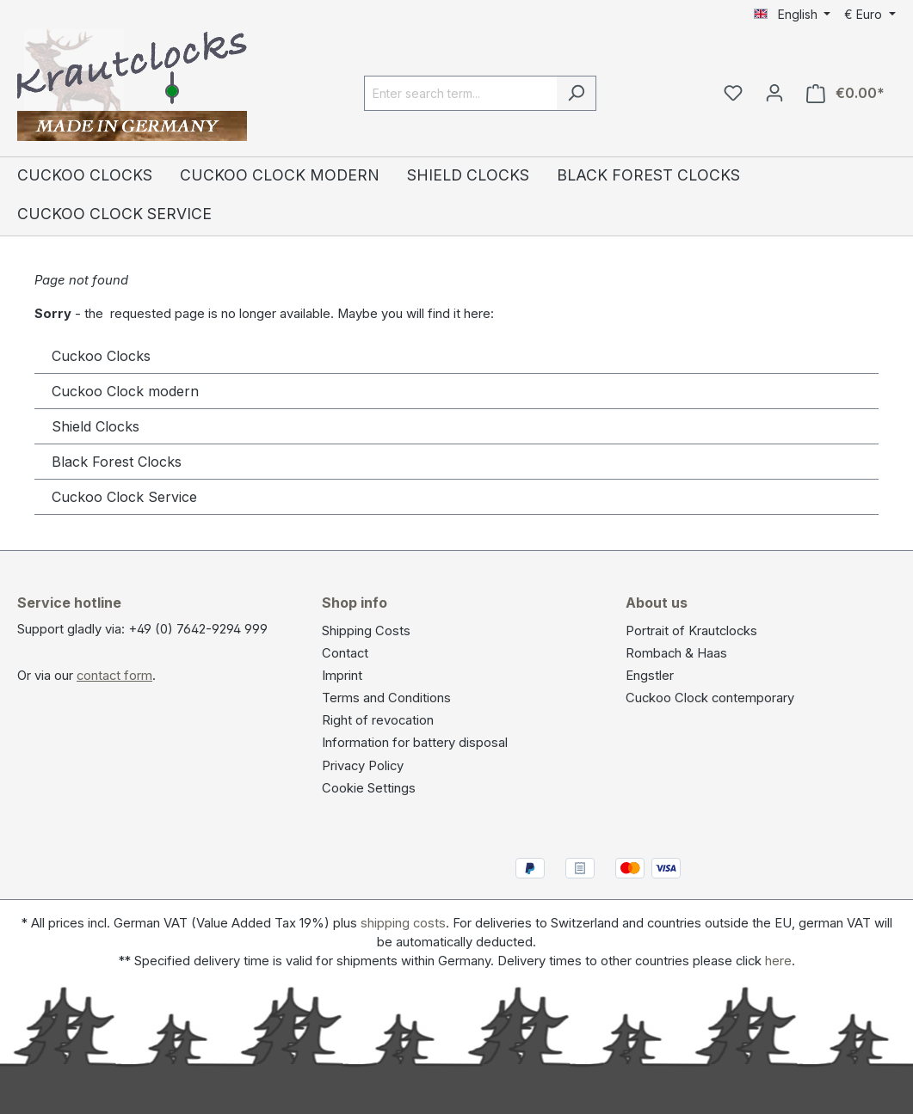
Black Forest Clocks (117, 461)
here (778, 961)
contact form (114, 675)
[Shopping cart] (845, 93)
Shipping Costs (366, 631)
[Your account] (774, 93)
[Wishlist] (733, 93)
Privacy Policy (363, 766)
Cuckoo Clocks (101, 355)
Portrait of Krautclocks (691, 631)
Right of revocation (378, 720)
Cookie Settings (369, 788)
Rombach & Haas (676, 653)
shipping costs (403, 923)
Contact (345, 653)
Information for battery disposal (415, 742)
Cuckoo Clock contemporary (710, 698)
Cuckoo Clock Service (124, 496)
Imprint (342, 675)
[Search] (576, 93)
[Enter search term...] (460, 93)
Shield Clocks (95, 426)
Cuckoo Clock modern (125, 391)
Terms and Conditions (386, 698)
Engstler (650, 675)
